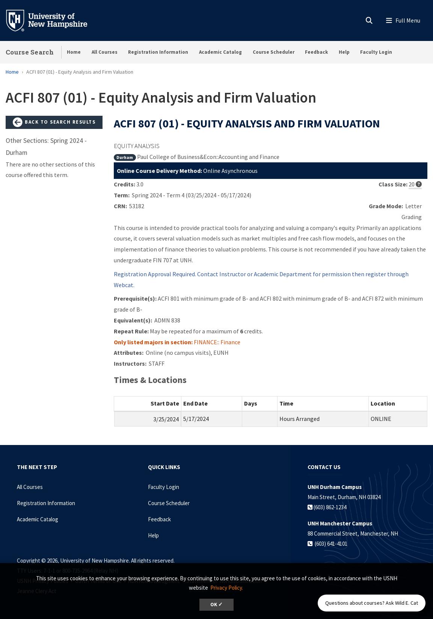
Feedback (316, 52)
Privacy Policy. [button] (226, 587)
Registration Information (158, 52)
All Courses (105, 52)
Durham (124, 157)
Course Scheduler (273, 52)
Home (74, 52)
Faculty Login (376, 52)
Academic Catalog (220, 52)
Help (344, 52)
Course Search (30, 52)
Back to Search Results (54, 122)
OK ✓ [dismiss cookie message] (216, 604)
